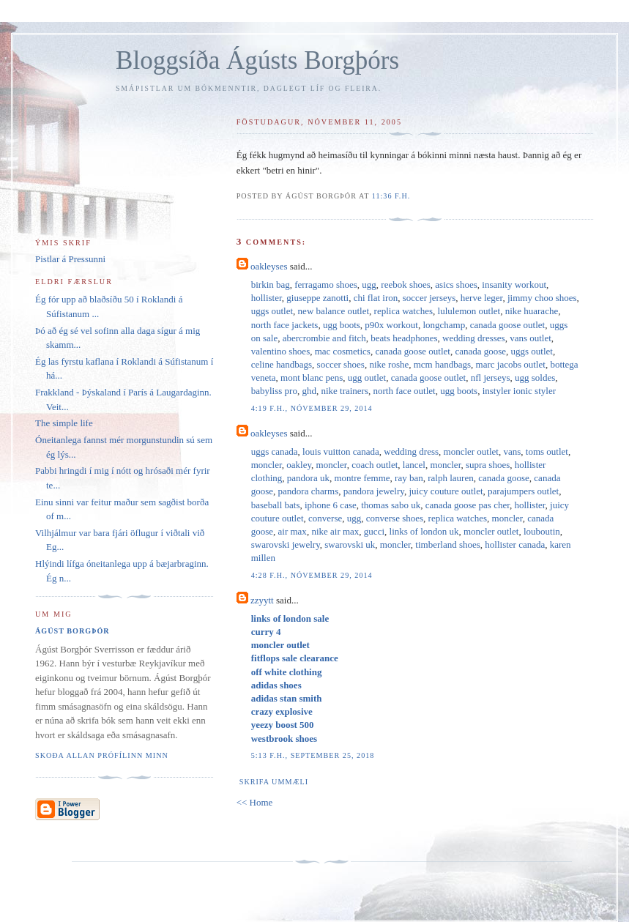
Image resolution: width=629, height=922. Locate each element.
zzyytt (262, 600)
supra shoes (488, 464)
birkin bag (270, 284)
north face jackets (285, 324)
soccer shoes (341, 364)
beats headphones (404, 337)
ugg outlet (367, 377)
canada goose (480, 351)
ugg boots (341, 324)
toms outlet (547, 451)
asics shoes (456, 284)
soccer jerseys (429, 297)
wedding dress (411, 451)
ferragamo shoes (325, 284)
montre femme (362, 477)
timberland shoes (447, 544)
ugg (369, 284)
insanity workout (514, 284)
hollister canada (515, 544)
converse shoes (394, 518)
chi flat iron (376, 297)
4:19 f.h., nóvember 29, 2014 (312, 408)
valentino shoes (280, 351)
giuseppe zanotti (317, 297)
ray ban (409, 477)
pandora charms (308, 491)
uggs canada (274, 451)
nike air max (335, 531)
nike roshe (389, 364)
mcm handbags (442, 364)
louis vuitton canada (340, 451)
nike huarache (532, 310)
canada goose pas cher (467, 504)
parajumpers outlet (523, 491)
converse (325, 518)
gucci (374, 531)
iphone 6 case (331, 504)
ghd (309, 390)
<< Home (255, 802)
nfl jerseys (490, 377)
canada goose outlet (508, 324)
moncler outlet (471, 451)
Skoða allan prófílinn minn (101, 755)
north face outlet (404, 390)
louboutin (542, 531)
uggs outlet (272, 310)
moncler (266, 464)
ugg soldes (535, 377)
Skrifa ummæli (273, 782)
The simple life (64, 422)
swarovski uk (349, 544)
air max (292, 531)
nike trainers (344, 390)
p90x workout (391, 324)
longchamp (444, 324)
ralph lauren (450, 477)
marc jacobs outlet (511, 364)
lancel (414, 464)
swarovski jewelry (285, 544)
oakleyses (269, 266)
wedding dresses (473, 337)
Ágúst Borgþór (72, 631)
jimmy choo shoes (542, 297)
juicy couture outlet (446, 491)
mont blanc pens (311, 377)
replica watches (403, 310)
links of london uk (424, 531)
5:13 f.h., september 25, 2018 (313, 755)
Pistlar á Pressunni (70, 258)
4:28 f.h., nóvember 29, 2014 (312, 575)
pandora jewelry (373, 491)
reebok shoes (406, 284)
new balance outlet (333, 310)
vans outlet (530, 337)
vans (512, 451)
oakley (298, 464)
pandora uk (308, 477)
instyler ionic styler (519, 390)
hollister (266, 297)
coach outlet (374, 464)
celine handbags (281, 364)
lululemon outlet (469, 310)
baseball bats (275, 504)
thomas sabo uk (390, 504)
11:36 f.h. (391, 196)
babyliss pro (274, 390)
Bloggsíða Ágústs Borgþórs (257, 60)
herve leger (482, 297)
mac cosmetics (343, 351)
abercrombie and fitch (324, 337)
